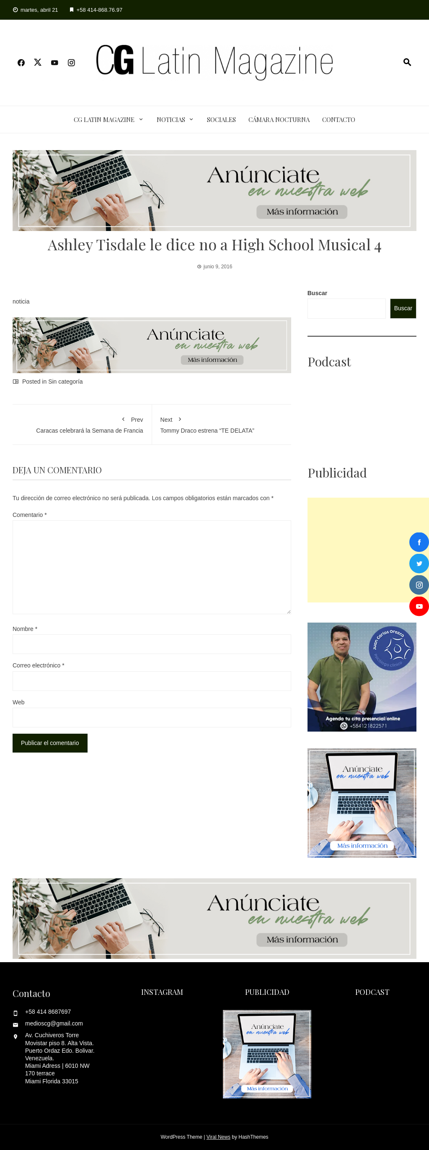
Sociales (221, 119)
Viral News (218, 1137)
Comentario (30, 514)
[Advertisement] (368, 550)
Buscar (317, 293)
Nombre (25, 629)
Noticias (171, 119)
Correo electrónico (39, 665)
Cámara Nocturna (279, 119)
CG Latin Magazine (104, 119)
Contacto (338, 119)
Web (19, 702)
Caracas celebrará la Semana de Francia (82, 423)
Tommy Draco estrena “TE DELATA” (221, 423)
